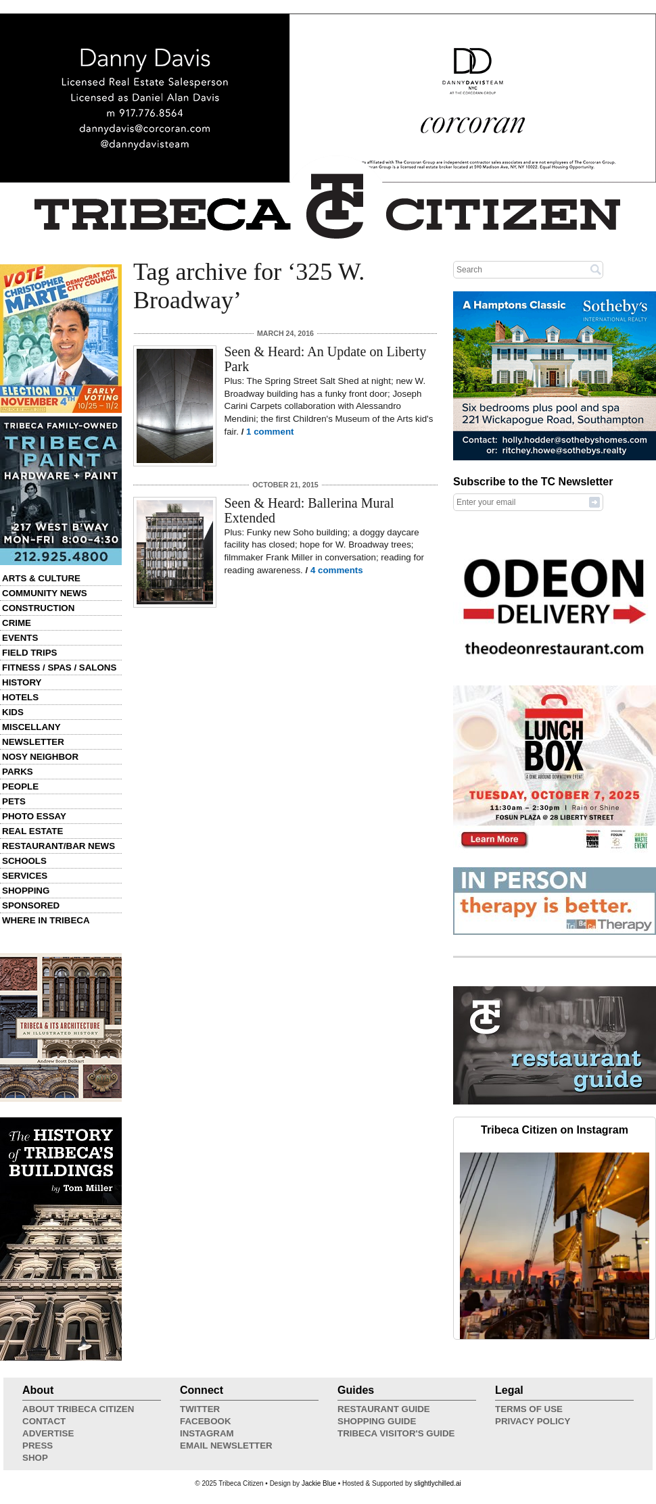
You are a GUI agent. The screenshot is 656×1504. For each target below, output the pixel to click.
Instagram (207, 1433)
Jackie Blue (319, 1483)
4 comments (336, 570)
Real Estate (32, 831)
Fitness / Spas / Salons (59, 667)
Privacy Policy (532, 1421)
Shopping (25, 891)
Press (37, 1445)
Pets (14, 801)
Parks (17, 772)
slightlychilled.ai (437, 1483)
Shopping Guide (376, 1421)
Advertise (48, 1433)
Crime (16, 623)
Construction (38, 608)
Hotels (20, 697)
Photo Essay (34, 816)
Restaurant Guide (383, 1409)
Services (24, 876)
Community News (44, 593)
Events (20, 638)
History (22, 682)
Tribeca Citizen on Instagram (554, 1130)
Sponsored (31, 905)
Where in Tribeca (46, 920)
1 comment (270, 432)
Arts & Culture (41, 578)
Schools (24, 861)
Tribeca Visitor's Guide (396, 1433)
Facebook (205, 1421)
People (20, 786)
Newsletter (33, 742)
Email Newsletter (226, 1445)
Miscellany (31, 727)
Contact (44, 1421)
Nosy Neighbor (40, 757)
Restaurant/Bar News (58, 846)
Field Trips (29, 653)
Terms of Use (529, 1409)
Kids (13, 712)
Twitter (200, 1409)
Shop (35, 1458)
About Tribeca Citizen (78, 1409)
